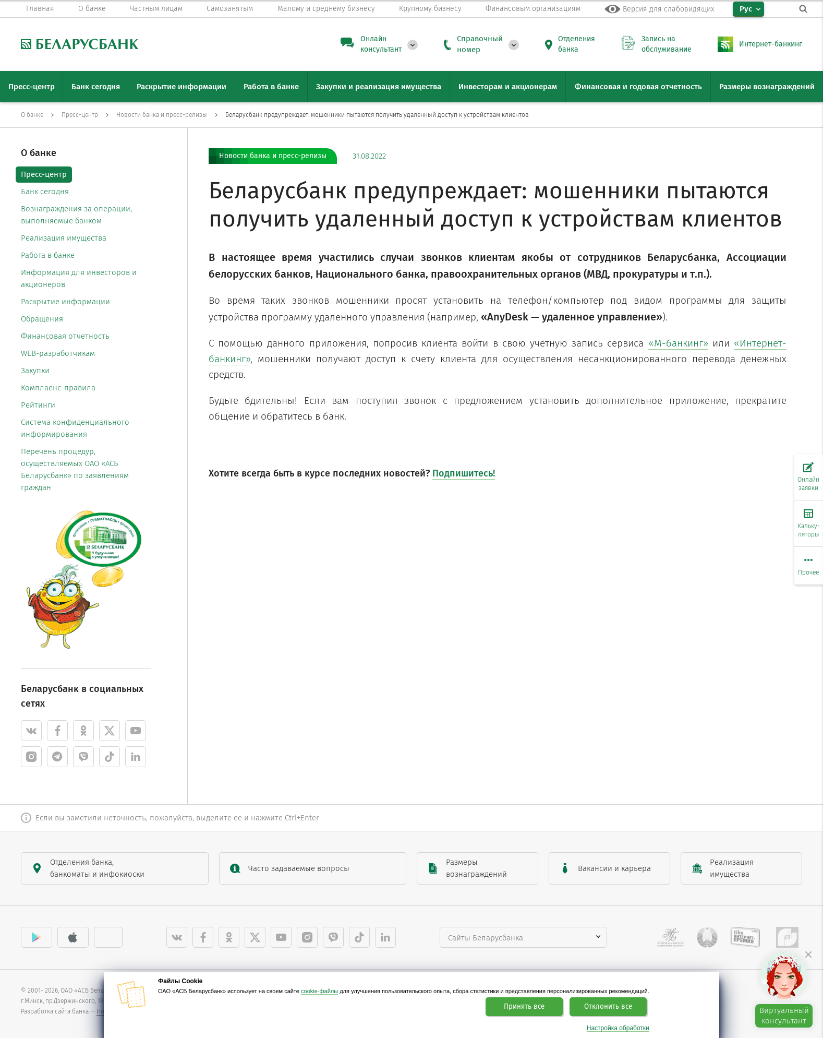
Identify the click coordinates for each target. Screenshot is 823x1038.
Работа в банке (48, 255)
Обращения (42, 319)
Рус (746, 9)
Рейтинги (38, 405)
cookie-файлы (319, 991)
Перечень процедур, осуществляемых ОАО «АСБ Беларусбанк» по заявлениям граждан (75, 469)
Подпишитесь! (463, 473)
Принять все (524, 1007)
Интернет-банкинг (770, 44)
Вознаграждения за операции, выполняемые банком (76, 214)
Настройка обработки (618, 1028)
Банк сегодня (45, 191)
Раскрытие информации (65, 301)
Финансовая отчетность (65, 336)
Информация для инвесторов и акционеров (79, 278)
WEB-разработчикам (58, 353)
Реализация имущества (63, 238)
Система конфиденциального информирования (75, 428)
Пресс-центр (44, 174)
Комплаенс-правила (58, 387)
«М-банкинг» (678, 343)
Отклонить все (608, 1007)
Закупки (35, 370)
